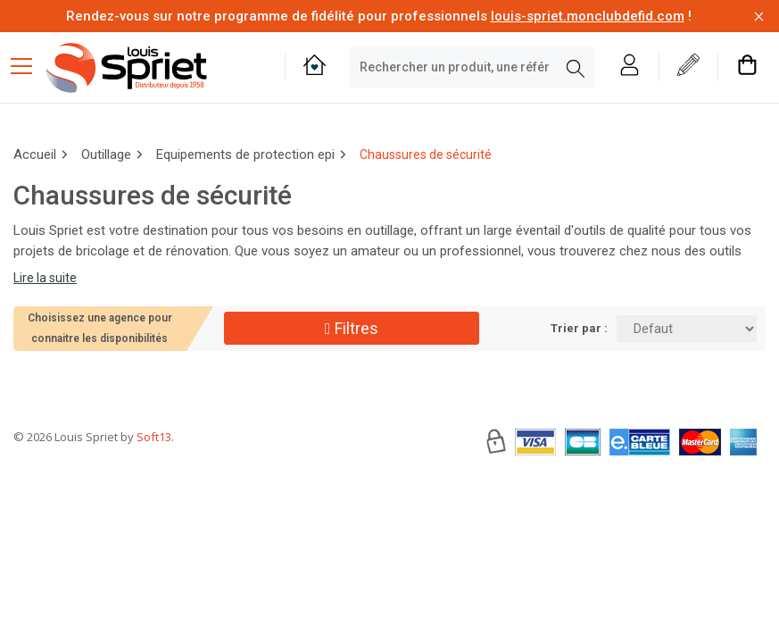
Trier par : (579, 328)
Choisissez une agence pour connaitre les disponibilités (100, 328)
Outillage (106, 154)
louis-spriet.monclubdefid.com (587, 16)
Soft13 (154, 490)
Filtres (351, 328)
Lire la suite (45, 278)
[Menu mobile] (28, 65)
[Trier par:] (687, 328)
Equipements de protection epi (245, 154)
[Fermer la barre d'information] (759, 16)
